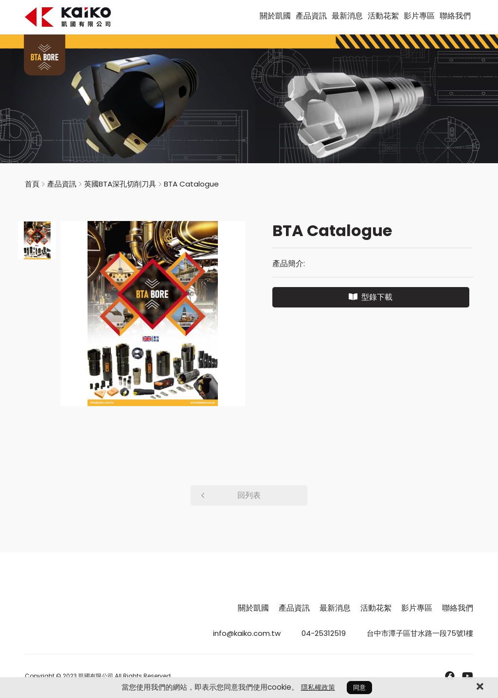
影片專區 (419, 15)
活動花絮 (383, 15)
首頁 (32, 184)
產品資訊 (311, 15)
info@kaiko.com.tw (247, 633)
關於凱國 (275, 15)
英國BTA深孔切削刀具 (120, 184)
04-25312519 (324, 633)
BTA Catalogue (191, 184)
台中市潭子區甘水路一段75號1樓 (420, 633)
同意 (359, 687)
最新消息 (347, 15)
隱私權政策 (318, 687)
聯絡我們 (455, 15)
